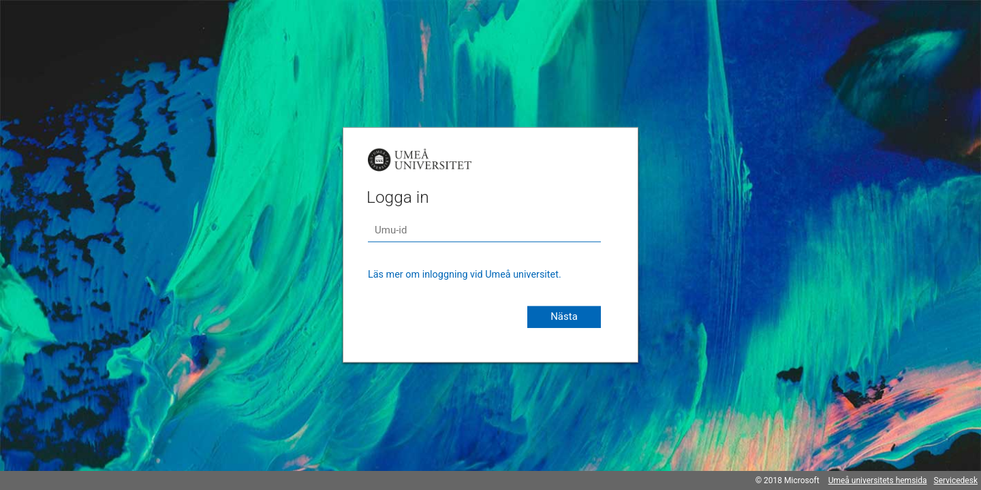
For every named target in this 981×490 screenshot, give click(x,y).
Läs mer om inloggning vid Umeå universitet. (464, 274)
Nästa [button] (564, 316)
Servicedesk (956, 480)
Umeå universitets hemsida (877, 480)
